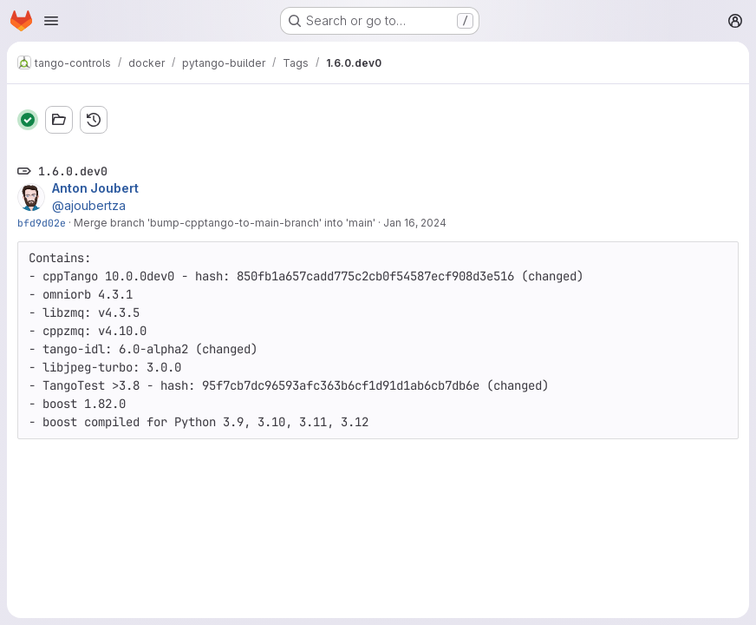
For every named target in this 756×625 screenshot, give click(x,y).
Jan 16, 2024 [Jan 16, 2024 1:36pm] (414, 222)
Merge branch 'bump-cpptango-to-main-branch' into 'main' (224, 222)
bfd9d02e (41, 222)
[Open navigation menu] (51, 21)
